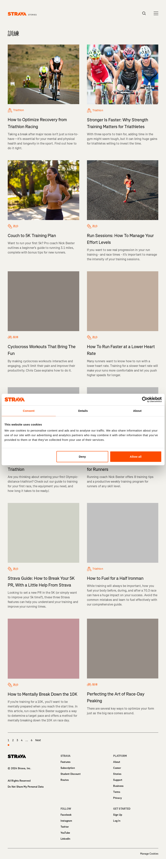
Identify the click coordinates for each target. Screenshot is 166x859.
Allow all (136, 456)
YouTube (65, 832)
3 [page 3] (17, 740)
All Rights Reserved (19, 780)
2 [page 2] (13, 740)
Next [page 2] (38, 740)
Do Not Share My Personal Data (26, 786)
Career (117, 768)
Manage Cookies (149, 853)
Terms (116, 792)
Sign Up (117, 814)
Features (66, 762)
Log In (116, 820)
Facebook (66, 814)
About (116, 762)
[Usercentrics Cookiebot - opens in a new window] (145, 399)
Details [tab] (83, 410)
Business (118, 786)
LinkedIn (65, 838)
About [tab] (137, 410)
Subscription (68, 768)
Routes (65, 780)
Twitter (65, 826)
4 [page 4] (22, 740)
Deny (82, 456)
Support (117, 780)
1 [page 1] (8, 742)
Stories (117, 774)
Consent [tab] (29, 410)
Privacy (117, 798)
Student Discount (71, 774)
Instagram (66, 820)
